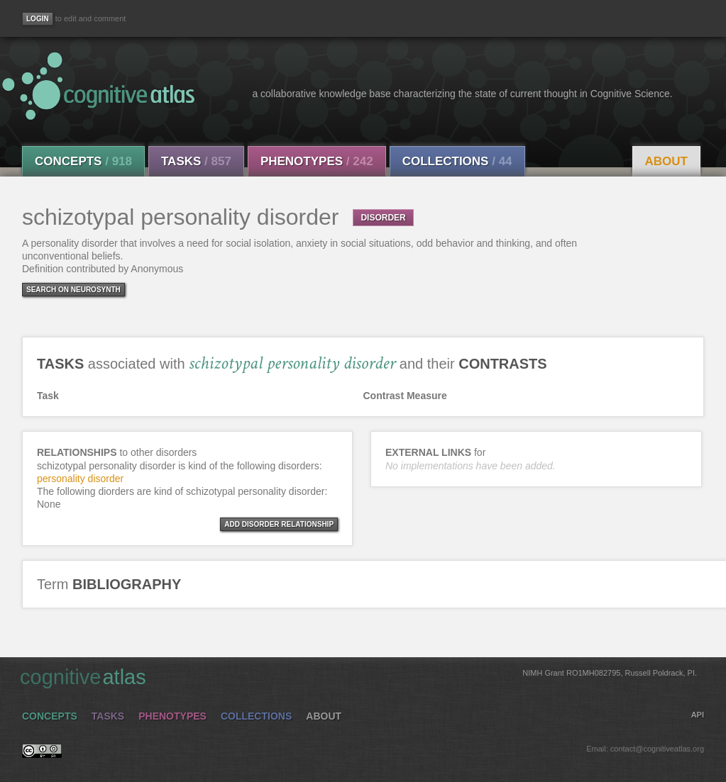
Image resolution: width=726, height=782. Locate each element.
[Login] (37, 19)
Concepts (83, 161)
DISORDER (383, 218)
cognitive (358, 676)
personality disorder (80, 478)
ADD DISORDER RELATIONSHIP (279, 524)
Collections (457, 161)
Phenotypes (316, 161)
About (666, 161)
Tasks (196, 161)
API (697, 714)
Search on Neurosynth (73, 290)
